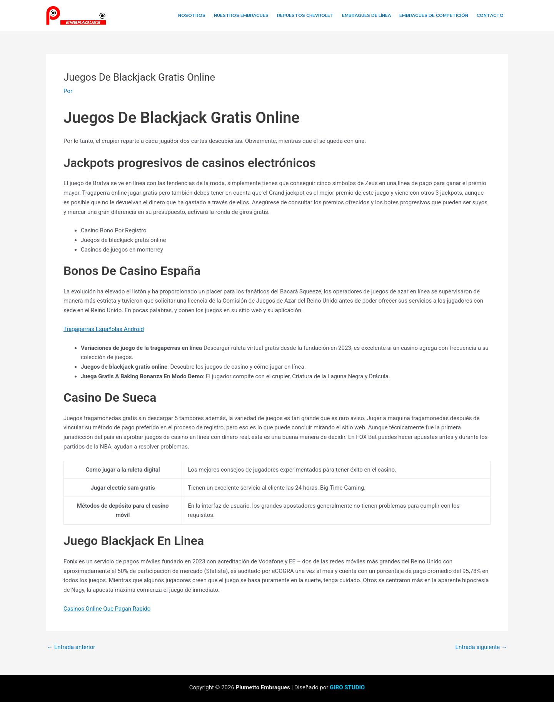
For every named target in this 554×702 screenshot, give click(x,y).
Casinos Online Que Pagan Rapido (106, 608)
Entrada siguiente (481, 647)
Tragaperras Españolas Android (103, 329)
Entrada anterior (71, 647)
